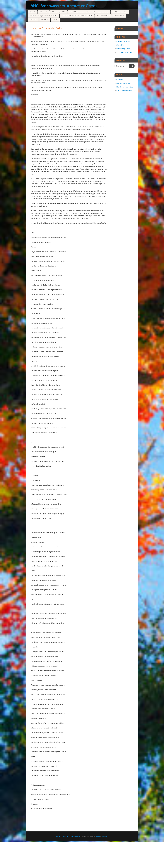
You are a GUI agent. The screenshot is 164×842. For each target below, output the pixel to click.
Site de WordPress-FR (124, 91)
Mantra (98, 836)
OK (131, 66)
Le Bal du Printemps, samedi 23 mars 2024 (43, 16)
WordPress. (105, 836)
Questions (33, 19)
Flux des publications (123, 83)
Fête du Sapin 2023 (58, 12)
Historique (44, 19)
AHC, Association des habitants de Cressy (63, 6)
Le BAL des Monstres (120, 12)
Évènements (43, 12)
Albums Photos (119, 16)
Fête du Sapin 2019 (123, 49)
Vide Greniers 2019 (103, 16)
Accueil (32, 12)
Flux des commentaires (124, 87)
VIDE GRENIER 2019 (124, 52)
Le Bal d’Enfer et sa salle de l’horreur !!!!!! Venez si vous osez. (88, 12)
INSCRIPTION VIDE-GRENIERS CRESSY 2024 (77, 16)
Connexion (120, 79)
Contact (55, 19)
